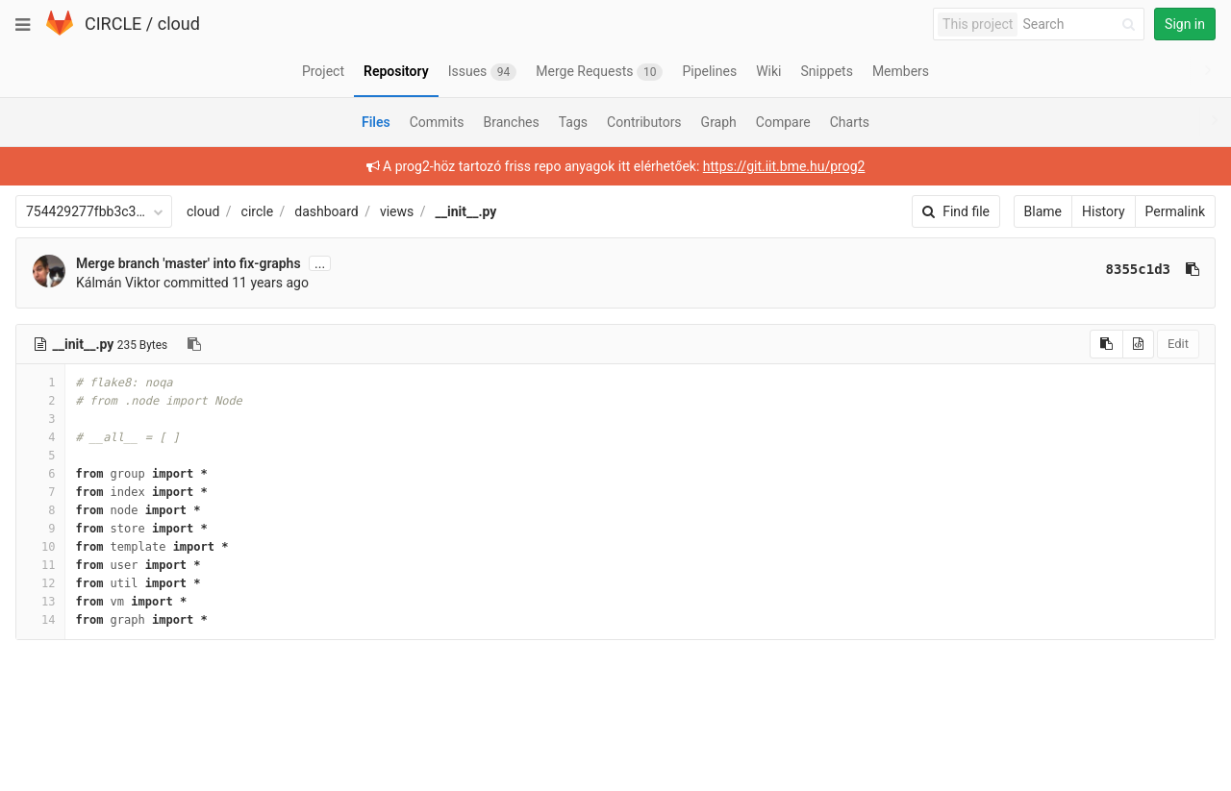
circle (257, 211)
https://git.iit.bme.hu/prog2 (784, 166)
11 (40, 565)
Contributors (644, 122)
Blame (1043, 211)
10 (40, 547)
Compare (783, 122)
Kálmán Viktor (118, 282)
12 (40, 583)
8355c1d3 (1138, 269)
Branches (512, 122)
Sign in (1185, 24)
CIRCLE (113, 23)
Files (376, 122)
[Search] (1082, 24)
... (319, 263)
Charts (849, 122)
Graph (719, 122)
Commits (437, 122)
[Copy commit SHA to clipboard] (1192, 269)
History (1103, 211)
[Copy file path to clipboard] (194, 344)
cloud (179, 23)
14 (40, 620)
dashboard (326, 211)
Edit (1178, 343)
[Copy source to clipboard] (1106, 344)
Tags (573, 122)
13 (40, 601)
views (397, 211)
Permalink (1175, 211)
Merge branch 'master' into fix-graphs (188, 263)
